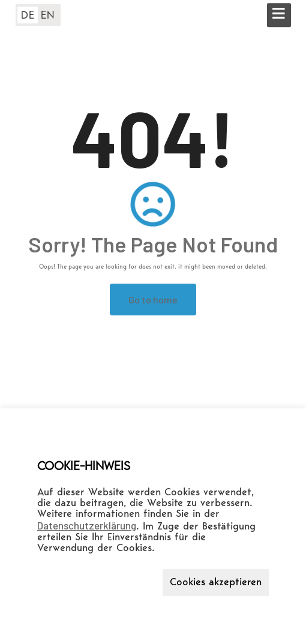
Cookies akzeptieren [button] (216, 582)
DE (28, 15)
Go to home (153, 299)
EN (48, 15)
